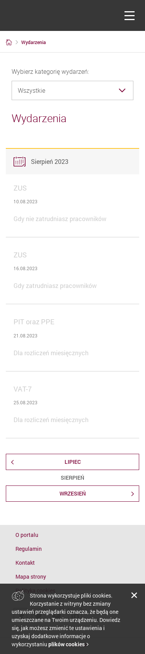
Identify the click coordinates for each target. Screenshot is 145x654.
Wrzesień (73, 493)
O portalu (26, 534)
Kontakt (25, 562)
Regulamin (28, 548)
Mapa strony (30, 576)
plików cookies (66, 644)
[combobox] (72, 90)
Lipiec (73, 461)
